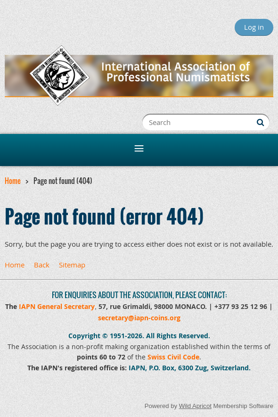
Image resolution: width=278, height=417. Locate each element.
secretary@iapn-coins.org (139, 317)
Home (13, 180)
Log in (254, 27)
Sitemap (72, 264)
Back (41, 264)
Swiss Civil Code (173, 356)
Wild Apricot (195, 405)
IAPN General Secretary (57, 306)
